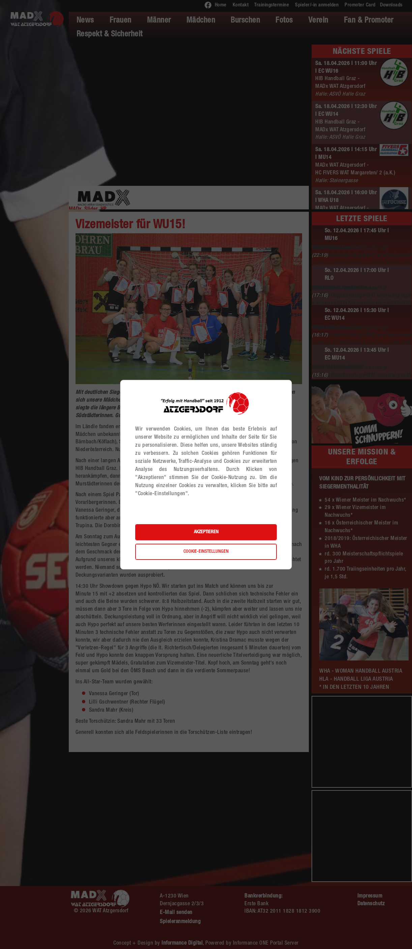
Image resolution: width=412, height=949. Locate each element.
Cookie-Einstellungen (206, 551)
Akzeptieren (206, 532)
